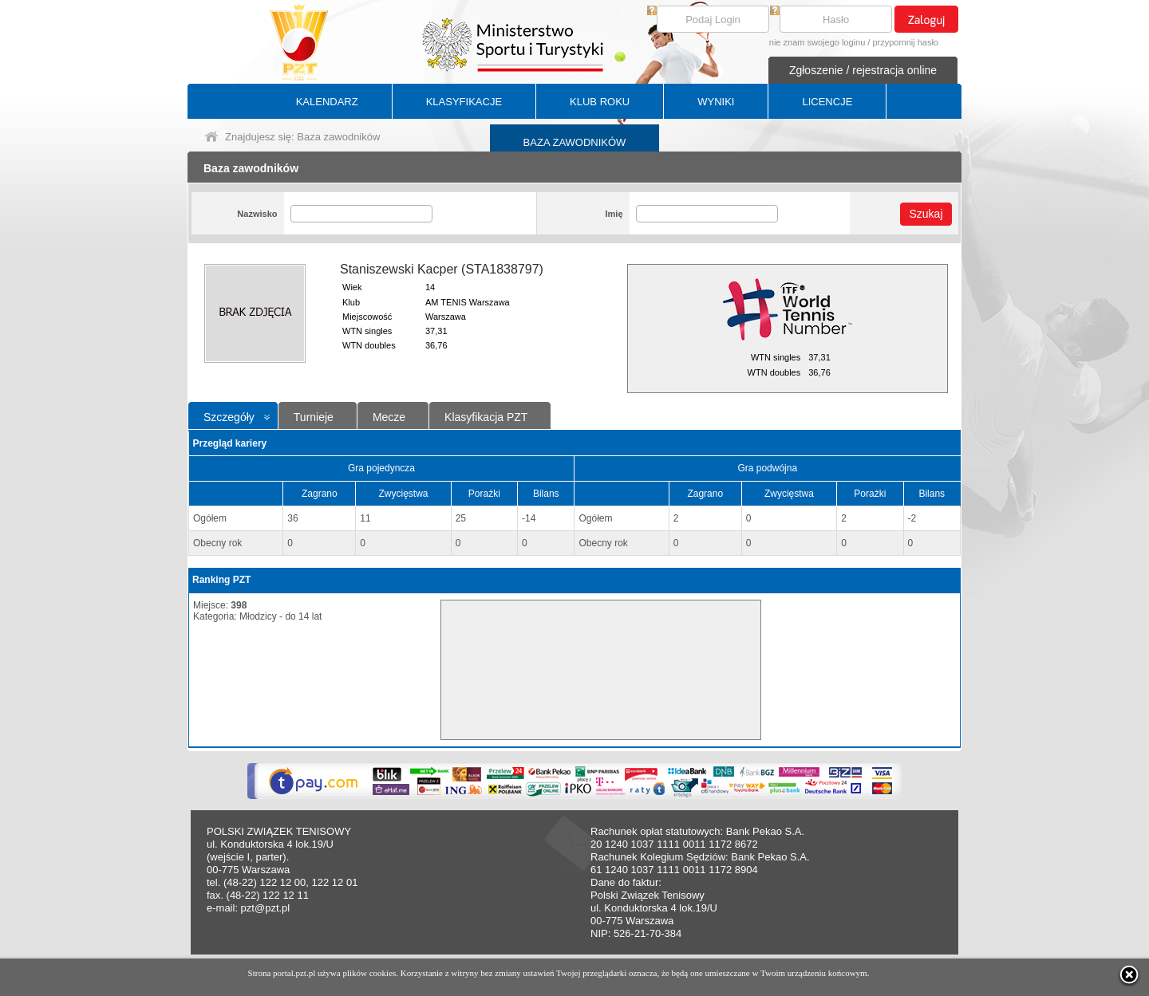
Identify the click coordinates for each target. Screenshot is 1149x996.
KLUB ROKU (600, 102)
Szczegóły (229, 417)
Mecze (389, 417)
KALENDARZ (327, 102)
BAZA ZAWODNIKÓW (574, 142)
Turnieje (314, 417)
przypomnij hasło (905, 42)
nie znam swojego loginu (817, 42)
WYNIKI (715, 102)
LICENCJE (827, 102)
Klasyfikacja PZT (485, 417)
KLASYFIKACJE (464, 102)
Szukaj (925, 213)
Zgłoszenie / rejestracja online (863, 70)
